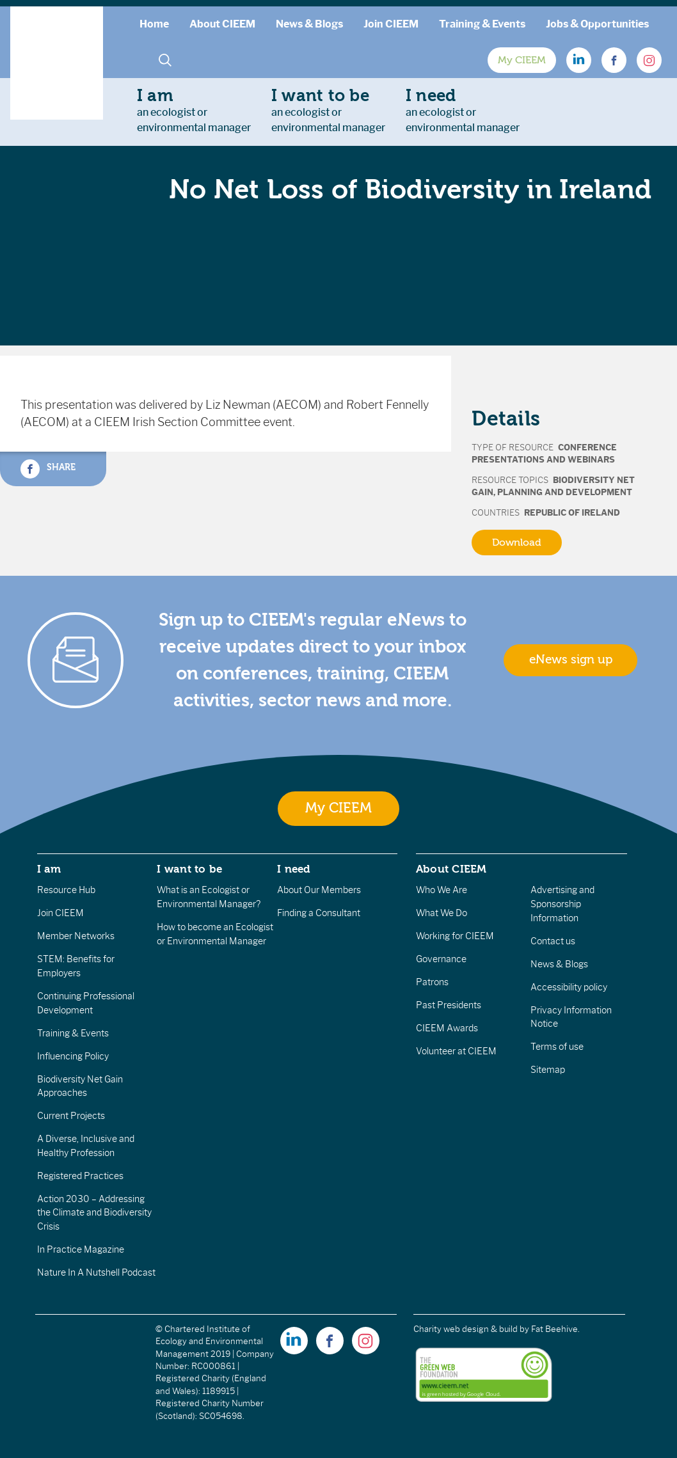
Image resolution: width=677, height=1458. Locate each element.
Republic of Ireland (572, 513)
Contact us (552, 941)
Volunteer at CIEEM (456, 1051)
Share (48, 469)
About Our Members (319, 890)
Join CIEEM (390, 24)
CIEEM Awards (447, 1028)
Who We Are (441, 890)
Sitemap (547, 1069)
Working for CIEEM (455, 936)
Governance (441, 959)
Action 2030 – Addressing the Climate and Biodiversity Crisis (94, 1212)
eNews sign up (570, 660)
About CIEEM (222, 24)
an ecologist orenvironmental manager (194, 110)
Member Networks (76, 936)
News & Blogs (309, 24)
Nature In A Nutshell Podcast (96, 1272)
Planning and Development (564, 492)
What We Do (441, 913)
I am (49, 868)
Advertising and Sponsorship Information (562, 903)
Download (516, 542)
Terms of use (557, 1046)
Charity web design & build (465, 1329)
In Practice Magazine (80, 1249)
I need (293, 868)
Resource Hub (66, 890)
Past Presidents (448, 1005)
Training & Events (482, 24)
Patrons (432, 982)
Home (154, 24)
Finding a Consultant (318, 913)
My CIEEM (522, 60)
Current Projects (71, 1115)
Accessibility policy (568, 987)
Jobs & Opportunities (597, 24)
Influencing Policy (73, 1056)
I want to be (189, 868)
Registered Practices (80, 1176)
